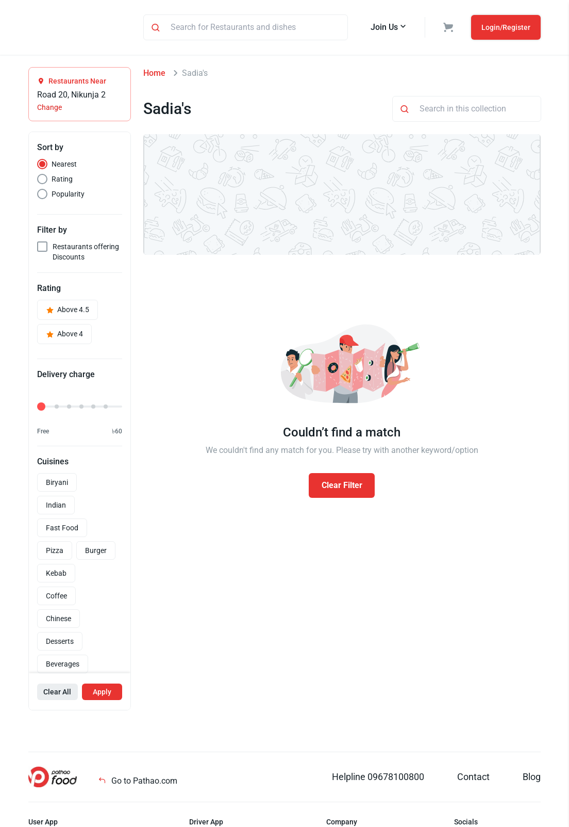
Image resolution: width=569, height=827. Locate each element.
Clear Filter (342, 487)
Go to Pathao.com (137, 782)
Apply (102, 693)
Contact (473, 778)
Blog (532, 778)
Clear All (57, 693)
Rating (62, 180)
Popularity (68, 195)
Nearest (64, 165)
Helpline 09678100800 (378, 778)
